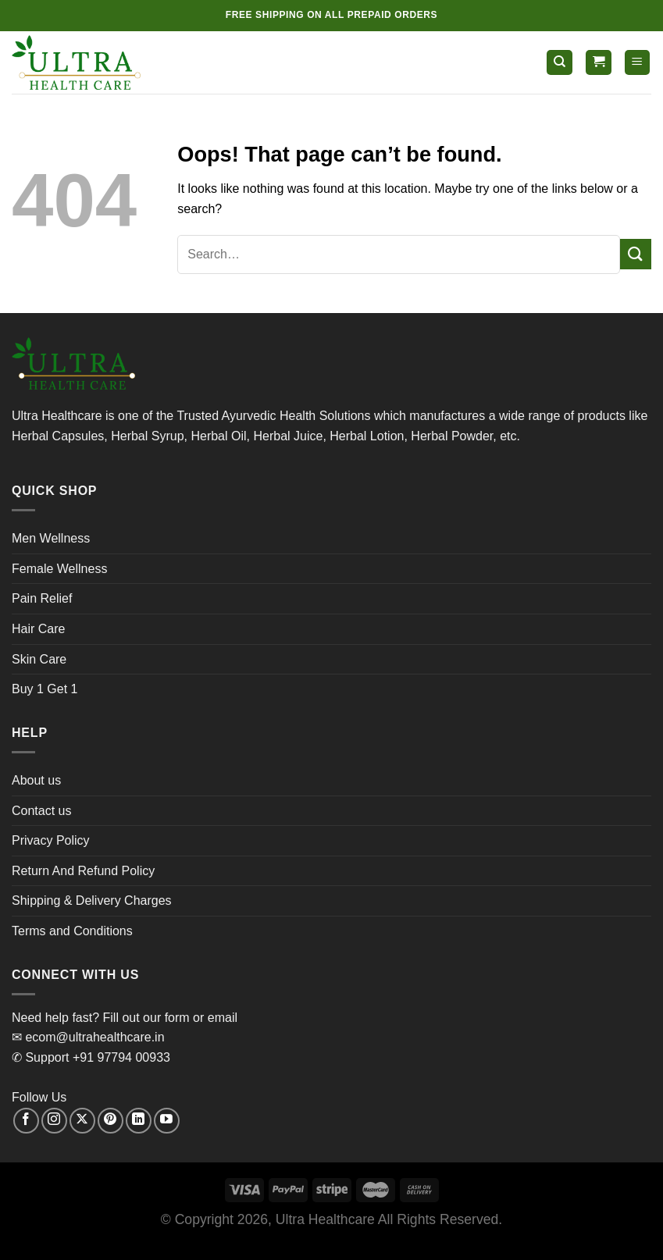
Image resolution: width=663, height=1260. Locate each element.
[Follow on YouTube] (167, 1121)
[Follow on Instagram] (54, 1121)
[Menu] (638, 63)
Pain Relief (42, 598)
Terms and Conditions (72, 931)
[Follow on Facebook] (26, 1121)
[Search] (559, 63)
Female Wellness (59, 568)
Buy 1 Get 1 (45, 689)
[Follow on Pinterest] (110, 1121)
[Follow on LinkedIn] (138, 1121)
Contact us (41, 810)
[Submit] (635, 254)
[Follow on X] (82, 1121)
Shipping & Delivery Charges (92, 900)
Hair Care (38, 628)
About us (36, 780)
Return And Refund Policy (83, 870)
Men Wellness (51, 538)
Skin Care (39, 659)
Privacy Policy (51, 840)
